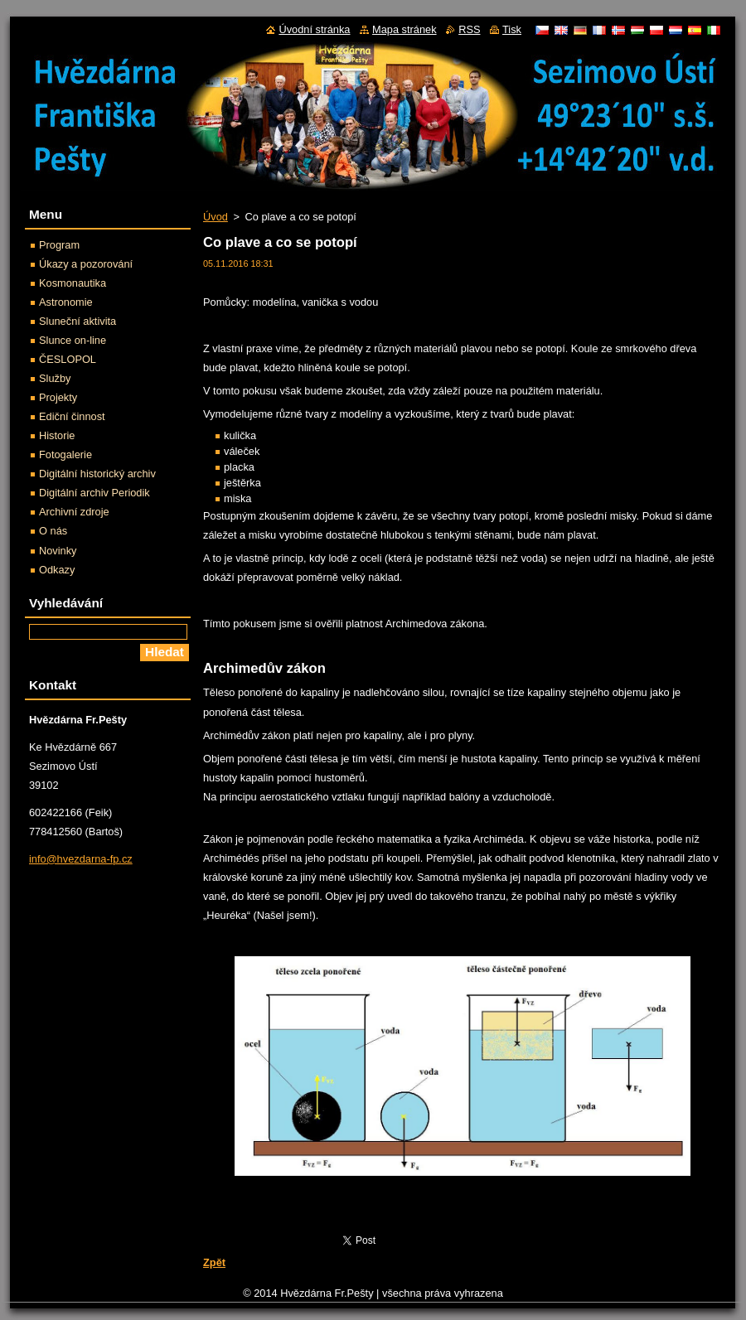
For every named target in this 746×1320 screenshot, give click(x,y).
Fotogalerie (65, 454)
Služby (54, 378)
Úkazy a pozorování (86, 264)
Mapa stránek (404, 29)
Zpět (214, 1262)
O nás (53, 531)
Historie (57, 435)
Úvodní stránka (314, 29)
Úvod (215, 216)
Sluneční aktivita (77, 321)
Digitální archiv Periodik (94, 492)
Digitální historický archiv (97, 473)
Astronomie (66, 302)
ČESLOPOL (67, 359)
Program (59, 245)
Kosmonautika (72, 283)
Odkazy (57, 569)
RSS (469, 29)
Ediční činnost (72, 416)
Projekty (58, 397)
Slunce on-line (72, 340)
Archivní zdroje (74, 511)
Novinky (58, 550)
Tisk (511, 29)
